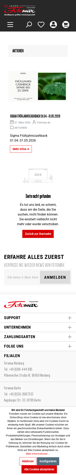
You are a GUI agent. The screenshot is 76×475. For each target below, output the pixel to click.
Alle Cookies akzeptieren (39, 469)
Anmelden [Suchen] (55, 277)
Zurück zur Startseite (38, 233)
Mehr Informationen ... (38, 453)
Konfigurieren (48, 461)
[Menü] (10, 24)
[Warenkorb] (66, 24)
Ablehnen (28, 461)
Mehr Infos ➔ (21, 149)
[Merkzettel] (41, 24)
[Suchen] (28, 24)
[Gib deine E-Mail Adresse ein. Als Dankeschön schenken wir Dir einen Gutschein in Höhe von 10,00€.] (23, 277)
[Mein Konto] (53, 24)
